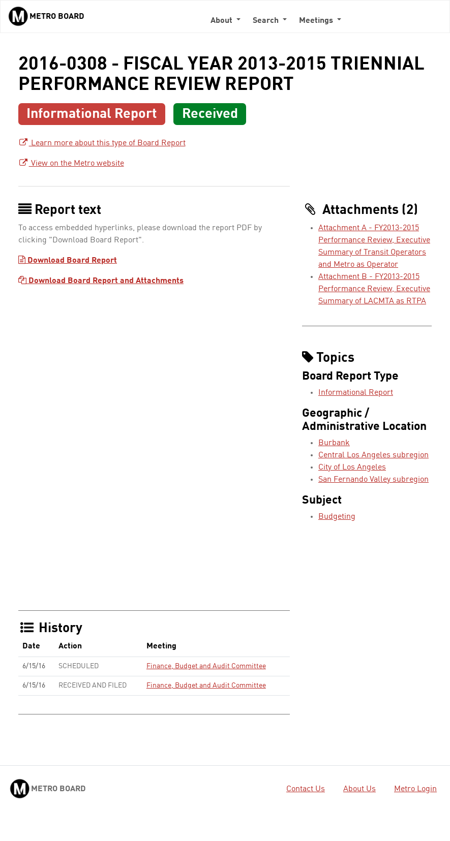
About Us (359, 789)
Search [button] (267, 21)
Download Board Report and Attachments (101, 281)
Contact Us (305, 789)
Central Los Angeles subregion (373, 455)
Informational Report (355, 393)
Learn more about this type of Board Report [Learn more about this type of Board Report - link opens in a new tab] (102, 143)
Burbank (334, 443)
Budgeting (336, 517)
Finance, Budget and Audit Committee (206, 666)
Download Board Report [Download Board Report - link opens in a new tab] (67, 261)
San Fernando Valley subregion (373, 480)
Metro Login (415, 789)
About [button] (222, 21)
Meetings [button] (317, 21)
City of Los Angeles (352, 467)
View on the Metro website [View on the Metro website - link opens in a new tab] (71, 164)
